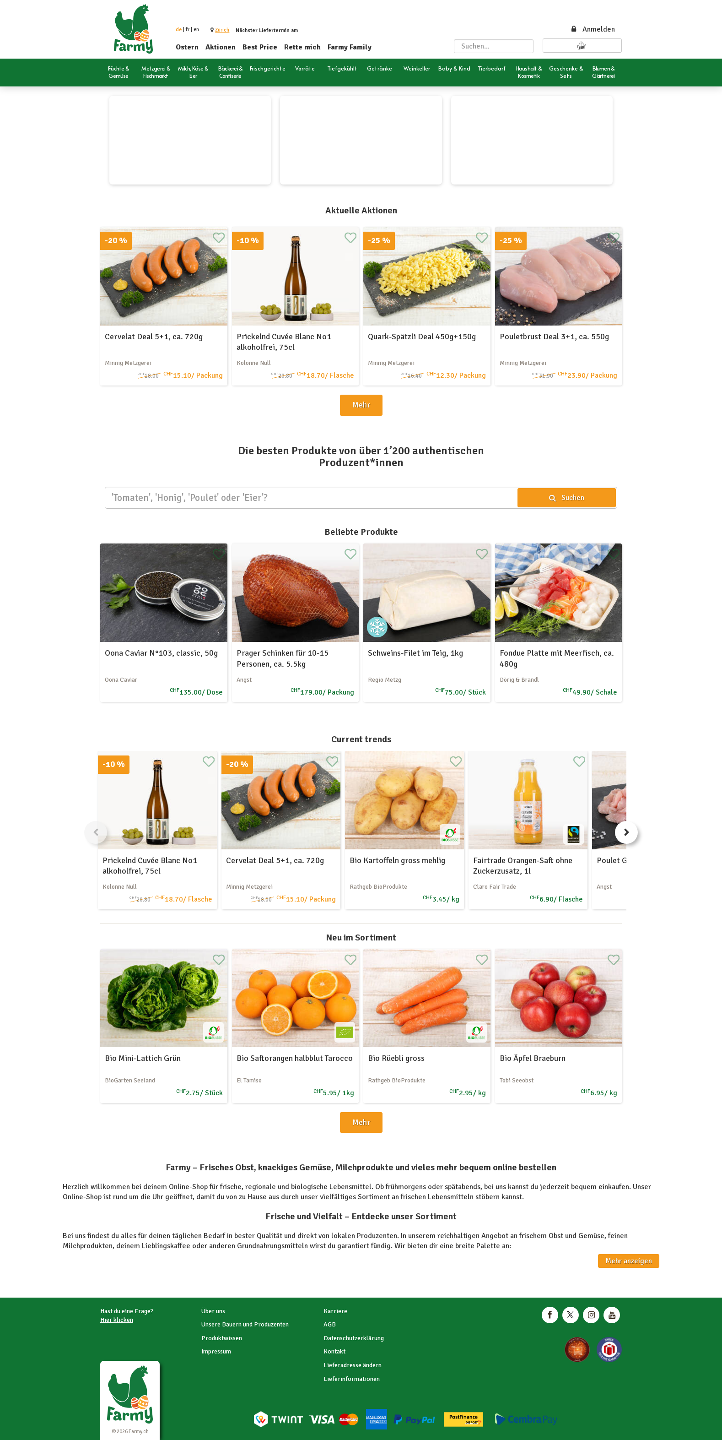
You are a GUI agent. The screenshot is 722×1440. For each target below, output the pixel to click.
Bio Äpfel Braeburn (533, 1058)
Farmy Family (350, 47)
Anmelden (592, 29)
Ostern (187, 47)
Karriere (335, 1311)
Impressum (216, 1351)
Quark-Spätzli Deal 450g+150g (422, 336)
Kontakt (334, 1351)
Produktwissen (221, 1338)
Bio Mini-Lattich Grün (143, 1058)
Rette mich (302, 47)
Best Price (259, 47)
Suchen (566, 497)
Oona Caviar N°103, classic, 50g (161, 653)
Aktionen (220, 47)
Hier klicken (116, 1320)
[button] (222, 30)
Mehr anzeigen (628, 1261)
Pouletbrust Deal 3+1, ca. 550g (554, 336)
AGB (329, 1324)
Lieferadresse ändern (352, 1365)
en (196, 29)
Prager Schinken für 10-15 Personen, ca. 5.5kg (283, 658)
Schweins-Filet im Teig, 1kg (415, 653)
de (179, 29)
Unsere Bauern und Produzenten (245, 1324)
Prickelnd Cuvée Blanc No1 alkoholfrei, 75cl (284, 341)
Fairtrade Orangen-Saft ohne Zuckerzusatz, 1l (522, 865)
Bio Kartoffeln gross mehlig (397, 860)
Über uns (213, 1311)
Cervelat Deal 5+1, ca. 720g (154, 336)
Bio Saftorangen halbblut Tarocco (295, 1058)
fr (187, 29)
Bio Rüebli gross (396, 1058)
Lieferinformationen (351, 1379)
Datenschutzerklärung (353, 1338)
